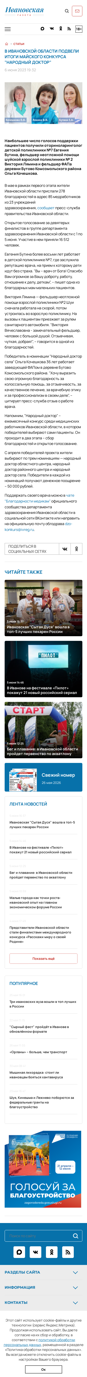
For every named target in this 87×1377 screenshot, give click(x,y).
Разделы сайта (42, 1271)
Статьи (18, 44)
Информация (42, 1286)
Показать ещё (43, 957)
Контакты (42, 1301)
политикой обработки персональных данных (39, 1342)
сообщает (46, 207)
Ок (43, 1369)
